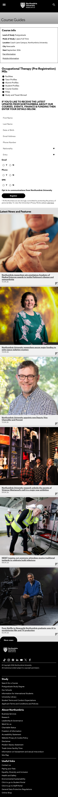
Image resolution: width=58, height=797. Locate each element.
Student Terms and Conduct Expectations (19, 700)
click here (50, 203)
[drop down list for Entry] (29, 154)
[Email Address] (29, 136)
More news (8, 640)
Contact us (6, 765)
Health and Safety (9, 776)
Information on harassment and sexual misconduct (23, 752)
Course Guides (11, 89)
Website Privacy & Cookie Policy (15, 738)
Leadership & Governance (12, 721)
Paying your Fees (8, 769)
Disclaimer (6, 741)
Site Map (5, 755)
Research (5, 717)
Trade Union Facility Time (12, 748)
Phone (5, 170)
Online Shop (7, 793)
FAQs (7, 92)
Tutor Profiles (11, 80)
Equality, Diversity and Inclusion (15, 772)
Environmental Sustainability (13, 779)
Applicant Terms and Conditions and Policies (20, 704)
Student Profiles (12, 86)
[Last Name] (29, 124)
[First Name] (29, 118)
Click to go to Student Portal (13, 782)
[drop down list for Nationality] (29, 148)
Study (5, 679)
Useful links (8, 761)
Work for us (6, 724)
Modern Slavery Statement (12, 745)
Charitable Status (9, 728)
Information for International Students (17, 694)
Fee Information (9, 54)
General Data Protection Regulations (17, 789)
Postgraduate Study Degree (13, 687)
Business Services (9, 714)
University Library (9, 697)
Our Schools (7, 690)
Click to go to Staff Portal (12, 786)
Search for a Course (10, 683)
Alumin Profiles (11, 83)
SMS (4, 180)
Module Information (11, 59)
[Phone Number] (29, 142)
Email (4, 160)
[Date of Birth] (29, 130)
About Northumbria (13, 710)
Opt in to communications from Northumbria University (27, 190)
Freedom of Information (11, 731)
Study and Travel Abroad (16, 95)
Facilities (9, 77)
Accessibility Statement (11, 735)
